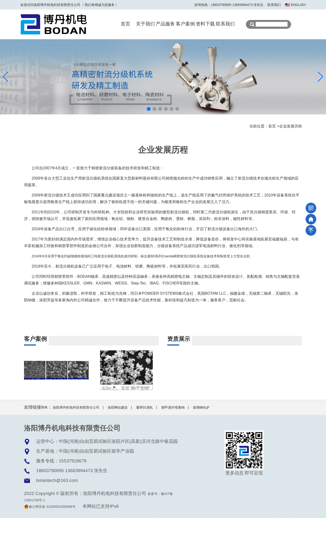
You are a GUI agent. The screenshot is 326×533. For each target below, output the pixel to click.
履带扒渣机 (144, 422)
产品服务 (165, 23)
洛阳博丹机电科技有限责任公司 (76, 422)
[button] (149, 109)
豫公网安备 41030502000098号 (50, 521)
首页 (125, 23)
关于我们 (145, 23)
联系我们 (274, 5)
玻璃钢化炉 (201, 422)
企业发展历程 (290, 126)
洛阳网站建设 (118, 422)
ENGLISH (298, 5)
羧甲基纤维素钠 (173, 422)
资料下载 (205, 23)
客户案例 (185, 23)
